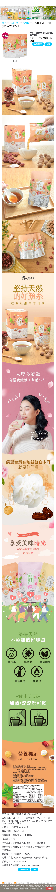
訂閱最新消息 (9, 883)
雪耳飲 (26, 22)
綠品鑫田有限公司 (15, 10)
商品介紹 (15, 22)
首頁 (4, 22)
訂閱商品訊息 (21, 883)
